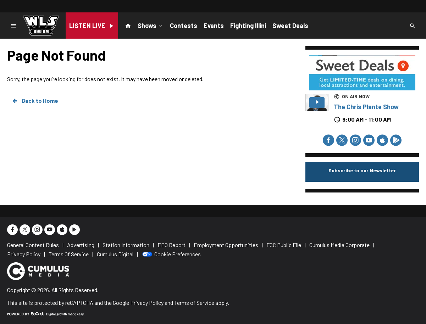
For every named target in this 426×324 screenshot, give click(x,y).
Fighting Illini (248, 25)
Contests (183, 25)
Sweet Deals (290, 25)
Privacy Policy (147, 302)
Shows (151, 25)
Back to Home (34, 100)
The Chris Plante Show (366, 107)
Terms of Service (194, 302)
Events (214, 25)
